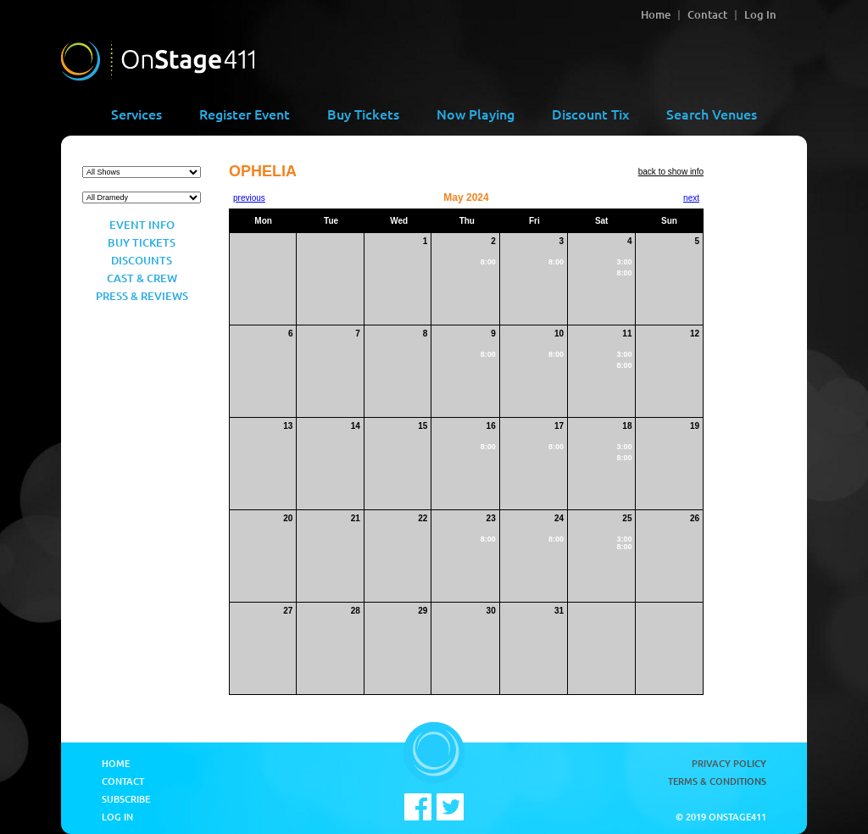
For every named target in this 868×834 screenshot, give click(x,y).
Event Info (142, 224)
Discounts (141, 260)
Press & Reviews (142, 295)
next (691, 198)
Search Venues (711, 113)
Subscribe (126, 799)
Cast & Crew (142, 278)
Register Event (244, 113)
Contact (707, 14)
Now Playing (476, 113)
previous (249, 198)
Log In (760, 14)
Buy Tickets (363, 113)
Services (136, 113)
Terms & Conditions (717, 781)
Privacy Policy (729, 763)
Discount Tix (590, 113)
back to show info (671, 171)
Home (655, 14)
